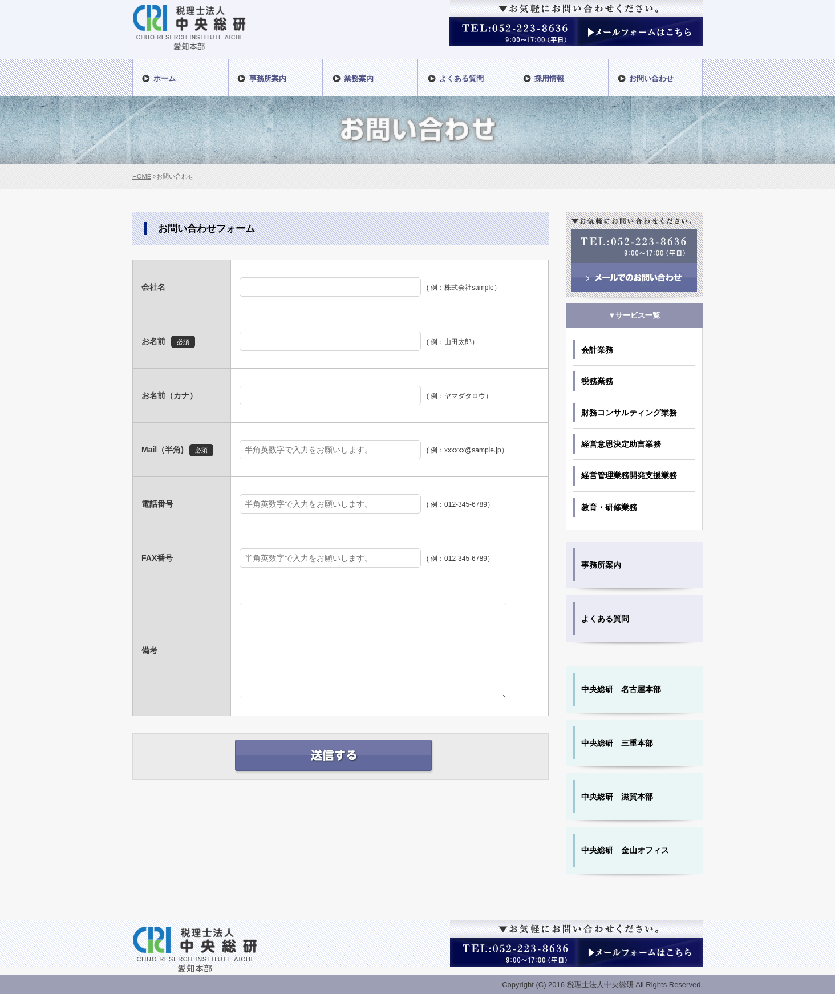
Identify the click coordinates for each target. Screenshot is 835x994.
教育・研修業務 (609, 507)
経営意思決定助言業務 (621, 443)
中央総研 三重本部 (617, 742)
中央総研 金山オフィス (625, 850)
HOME (141, 176)
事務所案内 (601, 564)
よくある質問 (605, 618)
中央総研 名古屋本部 (621, 689)
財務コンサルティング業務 (629, 412)
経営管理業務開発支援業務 (629, 475)
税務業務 (597, 381)
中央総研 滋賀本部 (617, 796)
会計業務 (597, 349)
